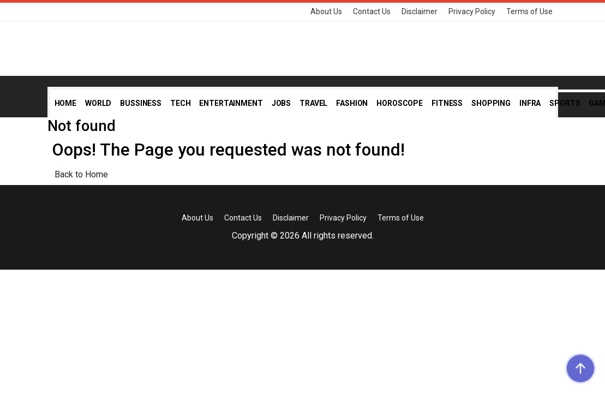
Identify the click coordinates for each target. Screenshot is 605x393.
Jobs (281, 103)
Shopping (491, 103)
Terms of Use (529, 11)
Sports (564, 103)
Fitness (447, 103)
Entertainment (230, 103)
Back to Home (81, 174)
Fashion (352, 103)
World (98, 103)
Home (65, 103)
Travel (313, 103)
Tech (180, 103)
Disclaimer (420, 11)
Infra (530, 103)
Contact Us (372, 11)
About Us (326, 11)
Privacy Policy (471, 11)
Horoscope (399, 103)
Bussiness (140, 103)
